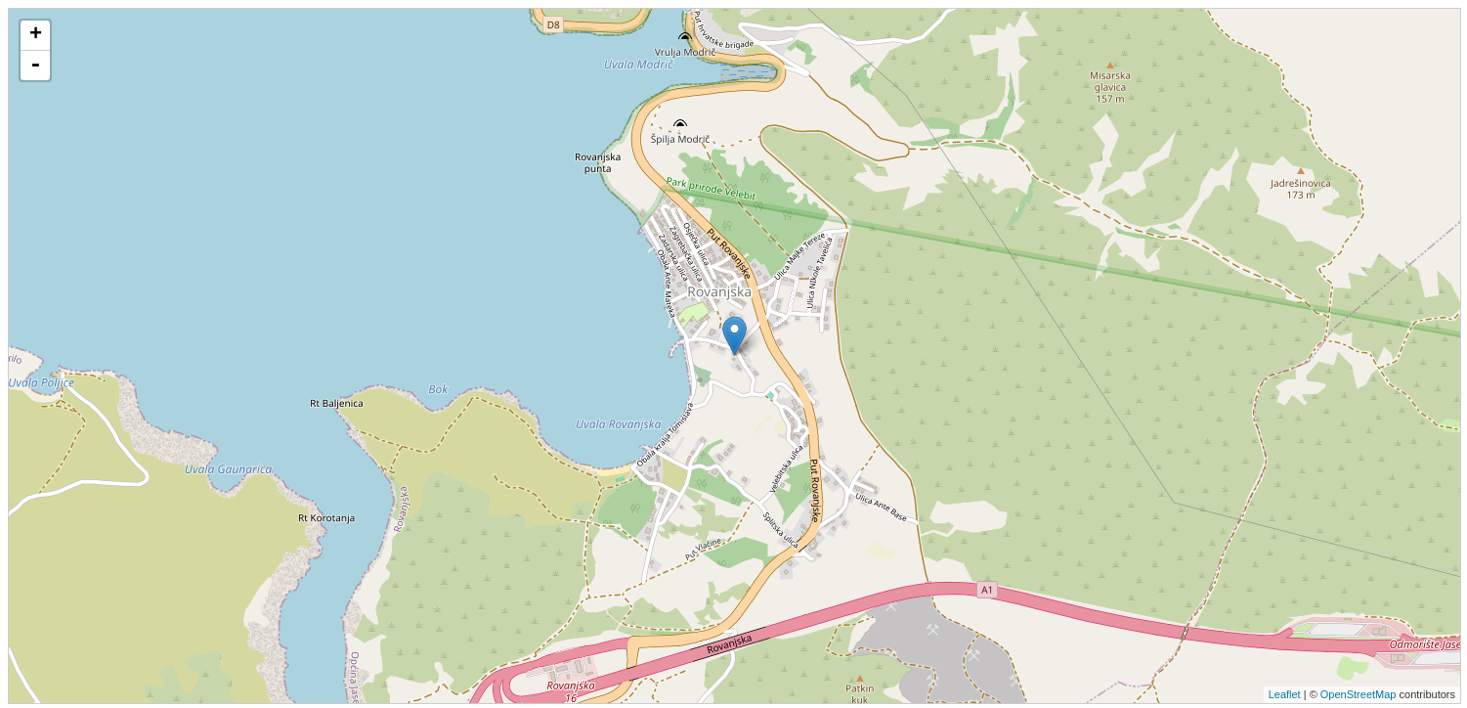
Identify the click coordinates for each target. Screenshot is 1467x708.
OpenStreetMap (1358, 694)
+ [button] (35, 35)
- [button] (35, 65)
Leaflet (1285, 694)
